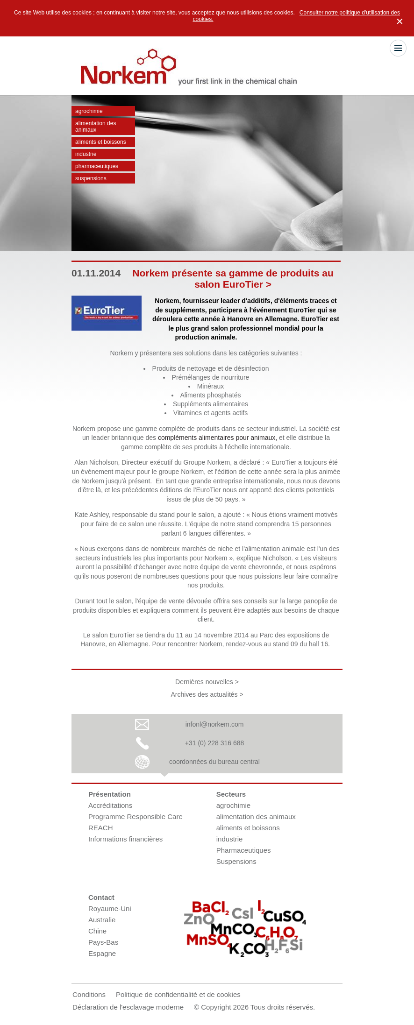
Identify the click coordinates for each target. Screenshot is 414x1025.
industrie (85, 154)
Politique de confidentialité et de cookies (178, 994)
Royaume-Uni (109, 908)
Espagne (102, 953)
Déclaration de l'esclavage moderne (128, 1007)
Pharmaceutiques (96, 166)
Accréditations (110, 805)
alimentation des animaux (95, 126)
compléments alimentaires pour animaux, (217, 437)
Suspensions (91, 178)
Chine (97, 931)
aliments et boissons (100, 142)
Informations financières (125, 839)
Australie (101, 920)
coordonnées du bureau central (214, 761)
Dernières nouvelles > (207, 682)
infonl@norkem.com (215, 724)
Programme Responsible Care (135, 816)
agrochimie (89, 111)
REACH (100, 828)
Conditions (89, 994)
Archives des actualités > (207, 694)
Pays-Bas (103, 942)
